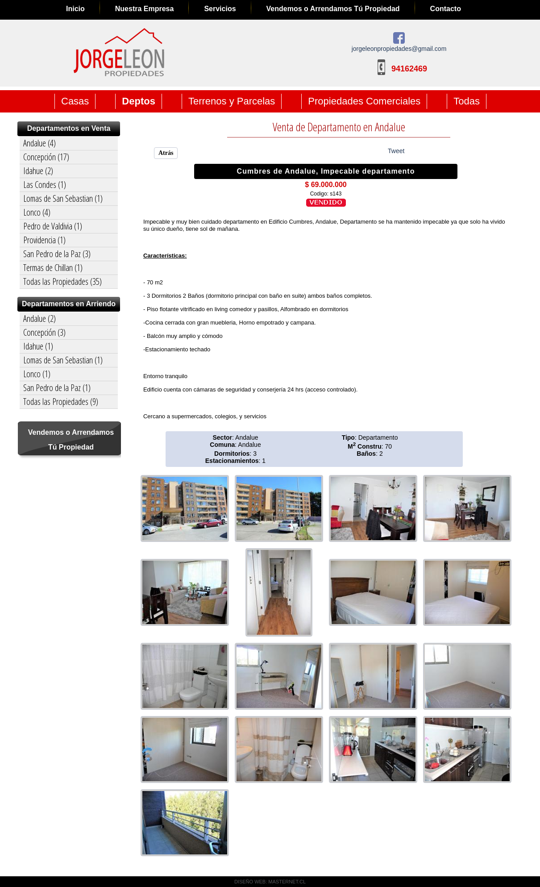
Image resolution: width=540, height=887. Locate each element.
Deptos (138, 101)
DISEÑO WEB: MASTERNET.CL (270, 881)
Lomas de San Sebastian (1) (63, 198)
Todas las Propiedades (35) (62, 281)
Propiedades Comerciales (364, 101)
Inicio (75, 8)
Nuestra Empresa (144, 8)
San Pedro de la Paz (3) (57, 254)
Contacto (445, 8)
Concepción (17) (46, 157)
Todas (466, 101)
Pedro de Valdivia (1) (52, 226)
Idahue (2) (38, 171)
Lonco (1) (36, 374)
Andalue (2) (39, 318)
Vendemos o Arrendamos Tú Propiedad (333, 8)
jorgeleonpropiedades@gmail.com (399, 48)
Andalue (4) (39, 143)
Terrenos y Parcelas (231, 101)
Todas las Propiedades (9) (60, 402)
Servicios (220, 8)
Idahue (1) (38, 346)
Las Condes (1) (44, 185)
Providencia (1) (44, 240)
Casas (75, 101)
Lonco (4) (36, 212)
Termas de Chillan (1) (53, 268)
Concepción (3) (44, 332)
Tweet (396, 150)
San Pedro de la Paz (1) (57, 388)
